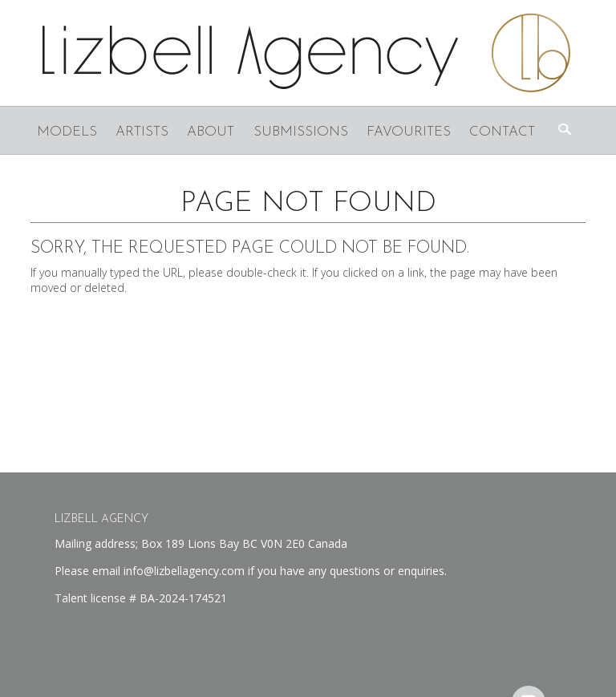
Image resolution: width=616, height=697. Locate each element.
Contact (502, 132)
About (210, 132)
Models (67, 132)
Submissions (300, 132)
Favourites (409, 132)
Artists (142, 132)
